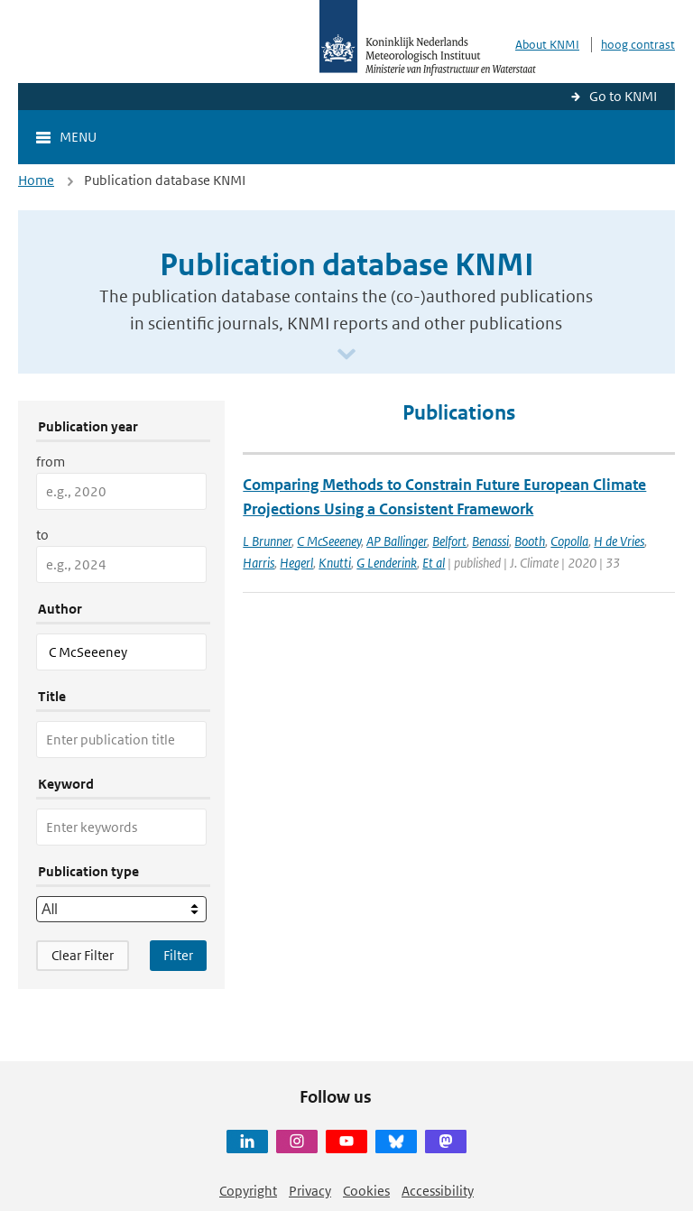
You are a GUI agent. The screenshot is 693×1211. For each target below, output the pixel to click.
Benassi (490, 541)
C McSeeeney (329, 541)
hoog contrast (638, 44)
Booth (529, 541)
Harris (258, 562)
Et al (433, 562)
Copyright (248, 1190)
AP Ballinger (396, 541)
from (50, 461)
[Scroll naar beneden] (346, 355)
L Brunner (267, 541)
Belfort (449, 541)
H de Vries (619, 541)
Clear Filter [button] (82, 955)
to (42, 534)
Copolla (569, 541)
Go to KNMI (623, 96)
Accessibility (438, 1190)
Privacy (310, 1190)
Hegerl (296, 562)
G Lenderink (386, 562)
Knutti (335, 562)
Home (36, 180)
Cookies (366, 1190)
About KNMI (547, 44)
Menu (78, 136)
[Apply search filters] (178, 955)
